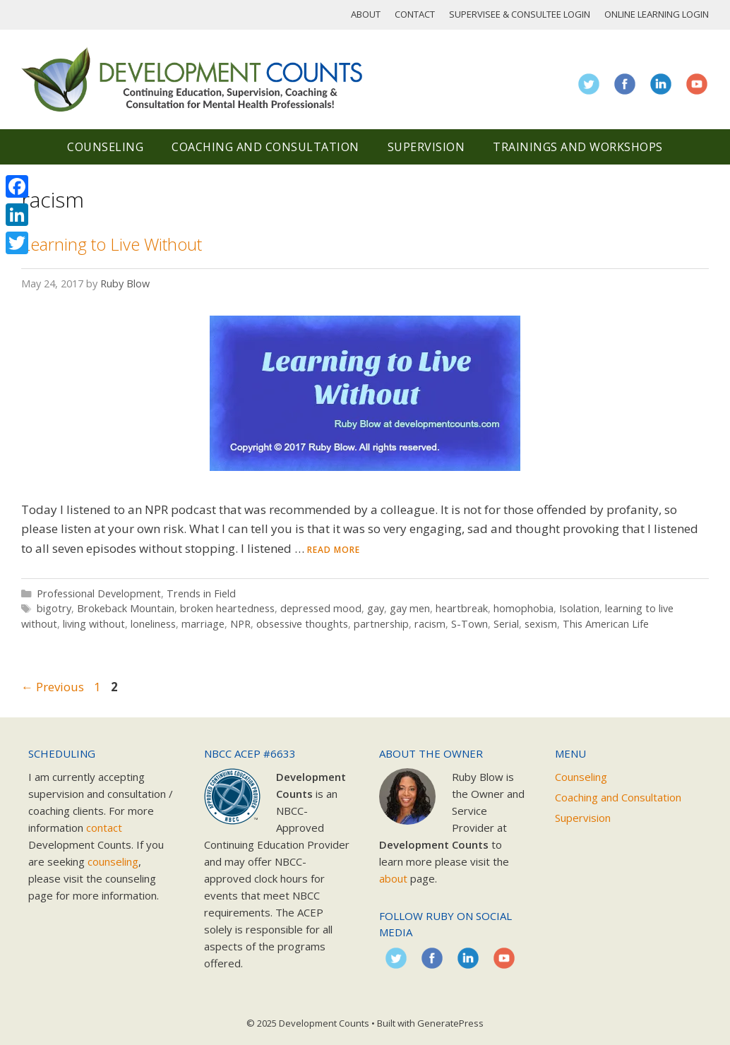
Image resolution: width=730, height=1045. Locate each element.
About (366, 14)
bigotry (54, 608)
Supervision (426, 147)
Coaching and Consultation (265, 147)
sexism (541, 624)
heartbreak (462, 608)
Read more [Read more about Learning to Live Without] (333, 550)
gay (375, 608)
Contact (415, 14)
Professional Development (99, 593)
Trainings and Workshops (578, 147)
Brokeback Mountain (125, 608)
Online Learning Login (656, 14)
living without (94, 624)
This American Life (606, 624)
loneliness (153, 624)
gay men (410, 608)
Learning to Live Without (111, 244)
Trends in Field (201, 593)
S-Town (469, 624)
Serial (506, 624)
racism (429, 624)
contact (104, 827)
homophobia (523, 608)
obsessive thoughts (302, 624)
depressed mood (320, 608)
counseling (113, 861)
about (393, 878)
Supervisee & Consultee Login (519, 14)
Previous (52, 687)
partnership (381, 624)
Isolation (579, 608)
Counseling (105, 147)
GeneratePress (450, 1023)
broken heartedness (227, 608)
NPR (240, 624)
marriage (203, 624)
